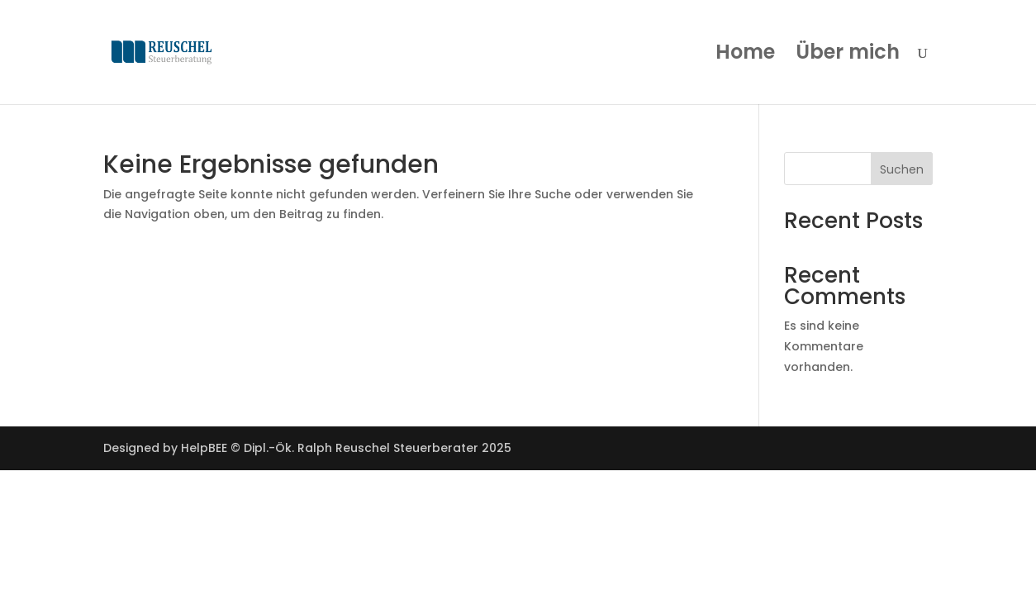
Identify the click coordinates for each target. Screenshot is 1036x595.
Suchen (902, 169)
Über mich (848, 55)
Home (745, 55)
